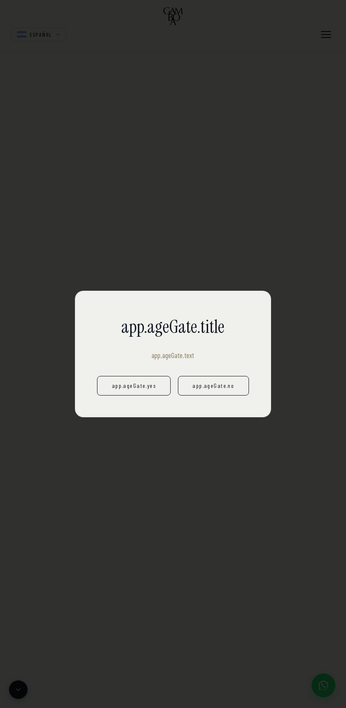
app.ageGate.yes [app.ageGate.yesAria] (134, 385)
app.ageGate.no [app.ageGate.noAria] (213, 385)
